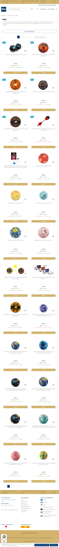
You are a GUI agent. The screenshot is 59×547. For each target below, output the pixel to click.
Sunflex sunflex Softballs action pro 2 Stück (15, 54)
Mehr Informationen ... (14, 545)
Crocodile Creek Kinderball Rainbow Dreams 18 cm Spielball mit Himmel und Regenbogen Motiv (43, 426)
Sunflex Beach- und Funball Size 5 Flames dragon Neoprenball (15, 315)
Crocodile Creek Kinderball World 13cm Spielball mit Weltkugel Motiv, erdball (15, 352)
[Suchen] (31, 9)
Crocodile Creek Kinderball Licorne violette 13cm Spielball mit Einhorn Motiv (43, 315)
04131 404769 (53, 1)
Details (15, 72)
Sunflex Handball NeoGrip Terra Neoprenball (43, 91)
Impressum (24, 503)
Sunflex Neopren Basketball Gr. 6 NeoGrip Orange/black (15, 92)
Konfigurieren (53, 545)
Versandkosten (24, 505)
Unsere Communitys (7, 524)
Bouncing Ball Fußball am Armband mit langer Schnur (43, 278)
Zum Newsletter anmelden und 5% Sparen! (29, 1)
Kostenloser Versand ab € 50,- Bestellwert (9, 1)
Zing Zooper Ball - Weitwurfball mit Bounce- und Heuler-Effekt (43, 129)
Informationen (25, 497)
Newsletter (23, 511)
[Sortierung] (40, 37)
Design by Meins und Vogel (29, 541)
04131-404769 (5, 503)
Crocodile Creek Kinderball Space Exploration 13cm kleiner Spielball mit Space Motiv (15, 389)
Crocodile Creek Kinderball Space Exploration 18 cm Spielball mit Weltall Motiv (15, 426)
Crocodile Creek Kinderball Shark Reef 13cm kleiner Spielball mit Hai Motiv (43, 352)
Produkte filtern (29, 31)
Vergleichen (15, 65)
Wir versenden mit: (26, 524)
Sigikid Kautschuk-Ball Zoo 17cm (15, 203)
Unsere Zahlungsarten (47, 497)
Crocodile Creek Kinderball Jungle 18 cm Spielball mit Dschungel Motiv (43, 464)
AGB (22, 499)
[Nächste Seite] (28, 37)
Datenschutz (24, 501)
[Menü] (56, 9)
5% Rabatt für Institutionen (43, 1)
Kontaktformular (13, 510)
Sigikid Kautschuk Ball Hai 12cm (43, 203)
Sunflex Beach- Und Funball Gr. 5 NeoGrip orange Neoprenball (15, 129)
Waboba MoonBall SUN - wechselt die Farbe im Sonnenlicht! (15, 278)
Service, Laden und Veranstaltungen (47, 5)
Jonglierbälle (36, 23)
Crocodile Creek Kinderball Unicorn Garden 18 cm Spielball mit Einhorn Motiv (15, 464)
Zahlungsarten (24, 510)
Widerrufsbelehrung (26, 508)
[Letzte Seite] (30, 37)
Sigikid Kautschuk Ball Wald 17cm (15, 240)
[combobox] (19, 9)
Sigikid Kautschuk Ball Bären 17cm (43, 166)
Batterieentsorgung (26, 506)
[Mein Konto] (43, 9)
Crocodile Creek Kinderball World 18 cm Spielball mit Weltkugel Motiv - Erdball (43, 389)
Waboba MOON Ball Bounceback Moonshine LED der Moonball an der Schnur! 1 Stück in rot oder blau (15, 166)
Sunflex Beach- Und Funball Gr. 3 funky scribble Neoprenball (43, 55)
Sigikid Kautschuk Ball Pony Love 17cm (43, 240)
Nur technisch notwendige (41, 545)
